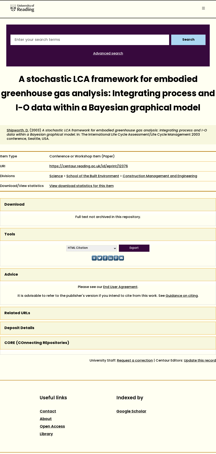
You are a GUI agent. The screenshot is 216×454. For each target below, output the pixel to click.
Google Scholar (131, 411)
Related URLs (17, 313)
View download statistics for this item (81, 186)
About (46, 419)
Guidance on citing (182, 296)
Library (46, 434)
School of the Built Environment (92, 176)
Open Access (52, 426)
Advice (11, 274)
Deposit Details (19, 328)
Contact (48, 411)
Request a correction (135, 360)
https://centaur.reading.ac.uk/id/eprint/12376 (88, 166)
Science (56, 176)
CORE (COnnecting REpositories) (36, 343)
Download (14, 204)
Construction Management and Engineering (160, 176)
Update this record (200, 360)
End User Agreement (120, 287)
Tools (9, 234)
